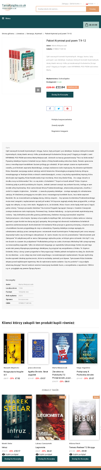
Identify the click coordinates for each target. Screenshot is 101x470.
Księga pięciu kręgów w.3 (13, 373)
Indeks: (49, 49)
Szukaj (93, 9)
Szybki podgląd (10, 454)
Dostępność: (51, 82)
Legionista (40, 447)
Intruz (4, 447)
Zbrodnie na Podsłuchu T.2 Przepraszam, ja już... (62, 375)
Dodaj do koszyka (60, 95)
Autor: (49, 46)
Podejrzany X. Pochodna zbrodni (85, 373)
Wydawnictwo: (52, 79)
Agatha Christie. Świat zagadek (38, 373)
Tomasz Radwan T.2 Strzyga (82, 447)
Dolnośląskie (64, 79)
